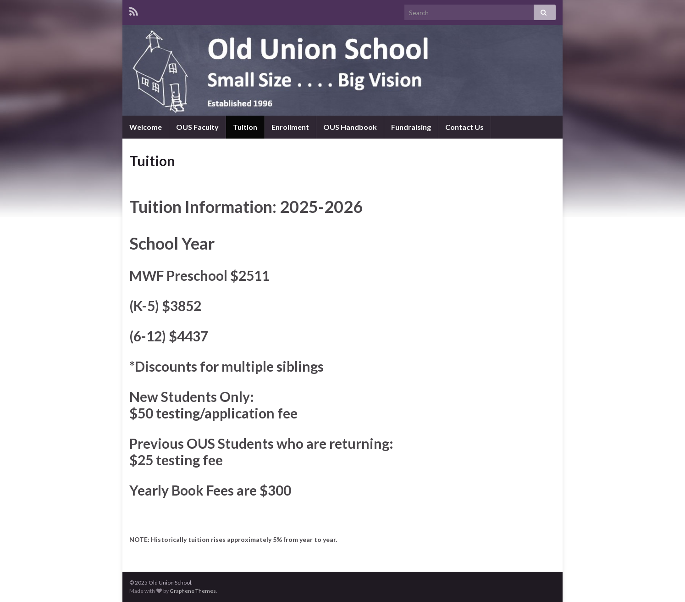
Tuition (245, 127)
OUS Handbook (350, 127)
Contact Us (464, 127)
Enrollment (290, 127)
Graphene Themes (193, 590)
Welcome (145, 127)
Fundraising (411, 127)
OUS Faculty (197, 127)
